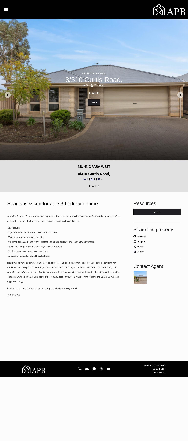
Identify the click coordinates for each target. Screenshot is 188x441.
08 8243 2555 (159, 369)
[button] (6, 9)
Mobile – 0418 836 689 (155, 365)
